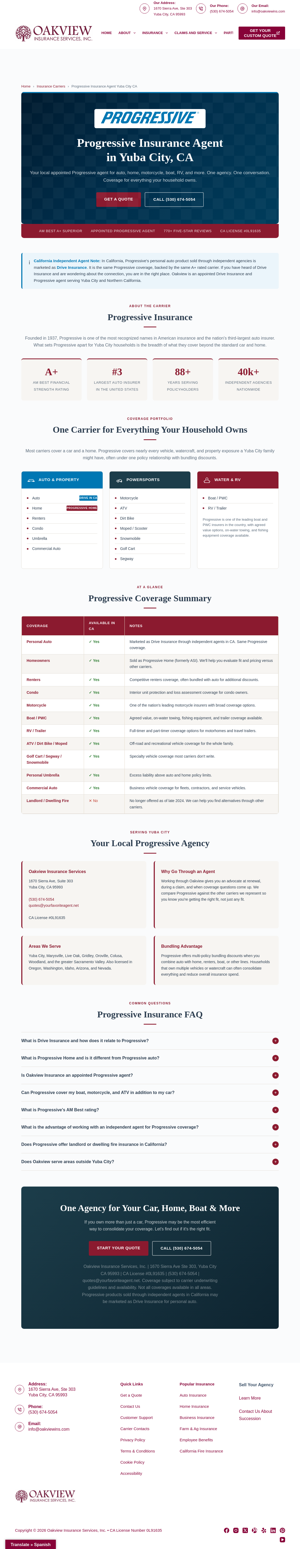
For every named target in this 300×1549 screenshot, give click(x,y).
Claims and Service (196, 33)
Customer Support (136, 1417)
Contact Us (130, 1406)
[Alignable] (254, 1530)
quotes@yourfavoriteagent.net (54, 905)
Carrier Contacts (134, 1428)
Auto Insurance (193, 1395)
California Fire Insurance (201, 1451)
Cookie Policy (132, 1462)
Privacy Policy (132, 1440)
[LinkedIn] (273, 1530)
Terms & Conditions (137, 1451)
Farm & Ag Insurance (198, 1428)
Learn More (250, 1398)
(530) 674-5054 (222, 11)
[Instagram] (236, 1530)
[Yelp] (263, 1530)
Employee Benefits (196, 1440)
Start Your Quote (118, 1248)
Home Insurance (194, 1406)
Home (106, 33)
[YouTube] (282, 1539)
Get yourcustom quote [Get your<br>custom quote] (262, 33)
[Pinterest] (282, 1530)
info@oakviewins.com (268, 11)
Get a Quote (118, 199)
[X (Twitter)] (245, 1530)
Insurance (156, 33)
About (128, 33)
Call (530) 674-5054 (174, 199)
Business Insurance (197, 1417)
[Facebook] (226, 1530)
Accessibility (131, 1473)
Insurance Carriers (51, 86)
